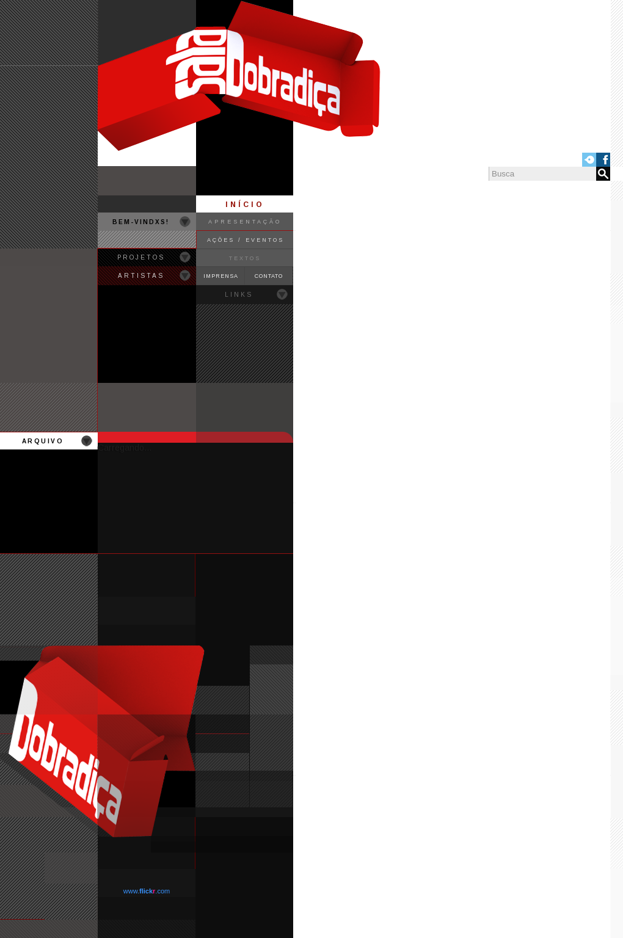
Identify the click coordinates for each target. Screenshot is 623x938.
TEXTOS (245, 258)
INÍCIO (244, 204)
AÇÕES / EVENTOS (245, 240)
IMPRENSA (220, 276)
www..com (146, 891)
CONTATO (269, 276)
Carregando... (124, 448)
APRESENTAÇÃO (245, 222)
